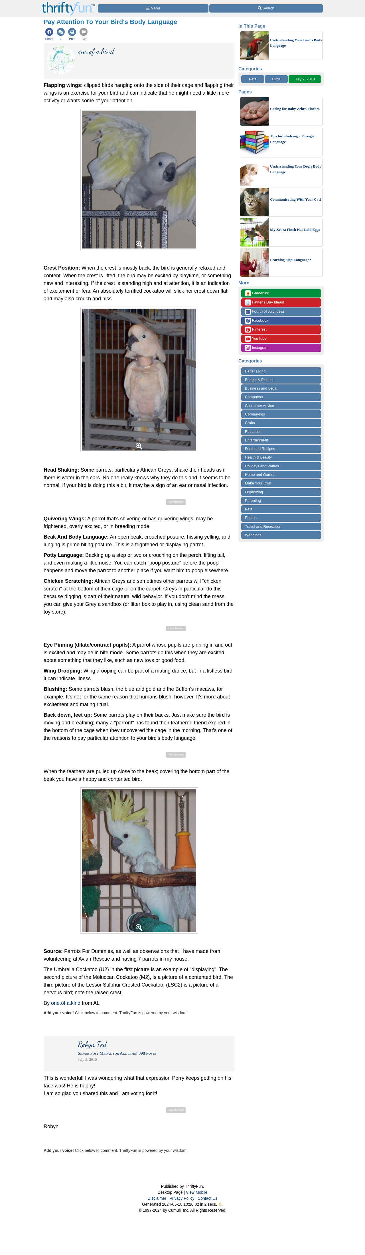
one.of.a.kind (65, 1003)
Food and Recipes (260, 449)
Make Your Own (258, 483)
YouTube (255, 339)
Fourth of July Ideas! (265, 312)
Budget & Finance (259, 380)
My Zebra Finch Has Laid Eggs (295, 229)
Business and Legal (261, 388)
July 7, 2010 (305, 79)
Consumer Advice (259, 406)
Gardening (257, 293)
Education (253, 431)
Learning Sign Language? (290, 260)
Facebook (256, 321)
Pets (252, 79)
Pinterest (256, 330)
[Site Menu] (153, 8)
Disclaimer (157, 1198)
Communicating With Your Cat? (295, 199)
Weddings (253, 535)
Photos (250, 518)
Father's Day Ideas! (264, 302)
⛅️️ (220, 1204)
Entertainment (256, 440)
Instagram (256, 348)
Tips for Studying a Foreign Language (292, 139)
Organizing (254, 492)
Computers (254, 397)
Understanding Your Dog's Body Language (295, 169)
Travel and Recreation (263, 526)
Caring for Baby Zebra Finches (295, 109)
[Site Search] (266, 8)
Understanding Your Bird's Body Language (296, 43)
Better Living (255, 371)
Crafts (250, 423)
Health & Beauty (258, 457)
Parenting (253, 500)
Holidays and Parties (262, 466)
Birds (276, 79)
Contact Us (207, 1198)
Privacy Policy (181, 1198)
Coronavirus (255, 414)
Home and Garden (260, 474)
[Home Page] (68, 3)
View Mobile (196, 1192)
